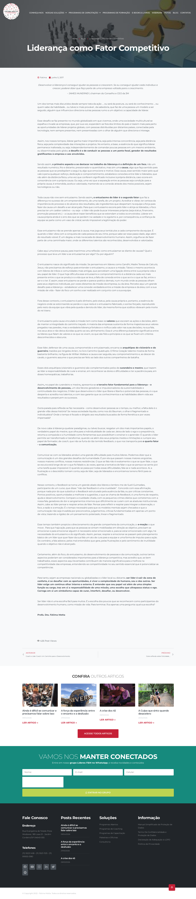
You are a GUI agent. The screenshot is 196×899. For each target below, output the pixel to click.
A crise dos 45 (108, 710)
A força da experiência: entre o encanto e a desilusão (78, 712)
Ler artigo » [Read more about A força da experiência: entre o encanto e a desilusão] (69, 722)
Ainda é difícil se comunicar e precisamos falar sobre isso (39, 712)
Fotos (167, 13)
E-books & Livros (141, 13)
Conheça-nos (36, 13)
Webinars (157, 13)
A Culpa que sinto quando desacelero (153, 712)
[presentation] (42, 782)
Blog (175, 13)
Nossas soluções (56, 12)
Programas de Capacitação (85, 12)
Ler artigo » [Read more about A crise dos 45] (108, 719)
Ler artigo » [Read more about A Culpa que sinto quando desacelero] (146, 722)
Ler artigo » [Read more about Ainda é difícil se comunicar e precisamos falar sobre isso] (30, 722)
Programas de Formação (116, 13)
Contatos (185, 13)
